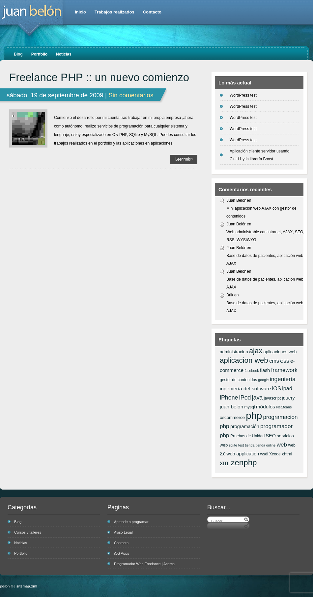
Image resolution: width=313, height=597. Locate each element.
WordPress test (243, 95)
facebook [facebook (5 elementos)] (251, 371)
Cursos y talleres (27, 532)
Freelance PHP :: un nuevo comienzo (99, 77)
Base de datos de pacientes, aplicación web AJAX (264, 259)
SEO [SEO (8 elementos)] (271, 435)
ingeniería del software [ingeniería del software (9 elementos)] (245, 388)
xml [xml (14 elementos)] (225, 463)
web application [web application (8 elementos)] (242, 453)
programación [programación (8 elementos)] (244, 426)
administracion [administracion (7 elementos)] (234, 351)
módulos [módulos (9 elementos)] (265, 406)
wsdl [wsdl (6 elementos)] (264, 454)
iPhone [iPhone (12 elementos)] (229, 397)
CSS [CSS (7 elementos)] (284, 361)
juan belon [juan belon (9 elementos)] (231, 406)
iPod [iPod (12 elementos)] (245, 397)
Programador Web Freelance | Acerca (144, 564)
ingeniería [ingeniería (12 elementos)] (283, 379)
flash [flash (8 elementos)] (265, 370)
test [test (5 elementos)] (241, 445)
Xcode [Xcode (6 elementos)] (275, 454)
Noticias (63, 54)
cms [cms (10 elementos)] (274, 361)
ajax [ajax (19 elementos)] (255, 351)
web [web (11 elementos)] (282, 444)
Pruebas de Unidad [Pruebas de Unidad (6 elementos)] (247, 436)
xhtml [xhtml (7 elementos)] (287, 453)
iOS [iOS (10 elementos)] (276, 388)
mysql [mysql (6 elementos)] (249, 407)
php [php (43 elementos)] (254, 415)
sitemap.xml (27, 586)
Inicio (80, 12)
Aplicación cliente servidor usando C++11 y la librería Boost (259, 155)
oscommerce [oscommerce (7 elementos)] (232, 417)
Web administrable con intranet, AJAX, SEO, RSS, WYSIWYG (265, 236)
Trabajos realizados (114, 12)
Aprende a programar (131, 522)
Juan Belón (236, 200)
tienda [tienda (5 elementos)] (249, 445)
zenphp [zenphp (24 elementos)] (244, 462)
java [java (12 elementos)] (257, 397)
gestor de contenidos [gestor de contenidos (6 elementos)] (238, 380)
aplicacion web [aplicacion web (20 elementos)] (244, 360)
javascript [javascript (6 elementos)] (272, 398)
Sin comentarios (130, 95)
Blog (18, 54)
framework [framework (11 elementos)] (284, 370)
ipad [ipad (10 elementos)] (287, 388)
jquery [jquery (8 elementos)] (288, 398)
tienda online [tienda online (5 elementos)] (265, 445)
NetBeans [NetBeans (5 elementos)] (284, 407)
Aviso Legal (123, 532)
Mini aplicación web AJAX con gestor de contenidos (261, 212)
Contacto (152, 12)
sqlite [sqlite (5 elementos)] (233, 445)
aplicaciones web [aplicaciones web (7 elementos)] (280, 351)
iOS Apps (121, 553)
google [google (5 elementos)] (263, 380)
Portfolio (39, 54)
